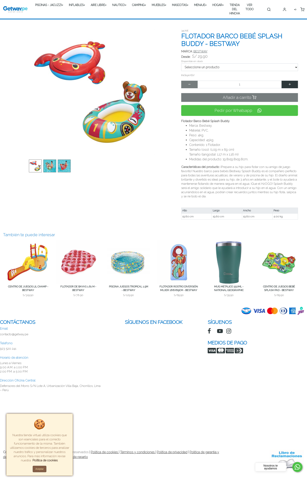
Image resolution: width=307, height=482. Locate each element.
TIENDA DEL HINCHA (234, 9)
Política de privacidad (172, 452)
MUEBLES (158, 5)
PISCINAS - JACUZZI (48, 5)
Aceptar (39, 469)
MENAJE (199, 5)
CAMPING (138, 5)
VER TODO (249, 7)
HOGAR (217, 5)
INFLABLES (76, 5)
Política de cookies (105, 452)
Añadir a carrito (239, 97)
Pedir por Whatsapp (239, 110)
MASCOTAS (179, 5)
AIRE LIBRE (98, 5)
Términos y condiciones (138, 452)
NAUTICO (118, 5)
